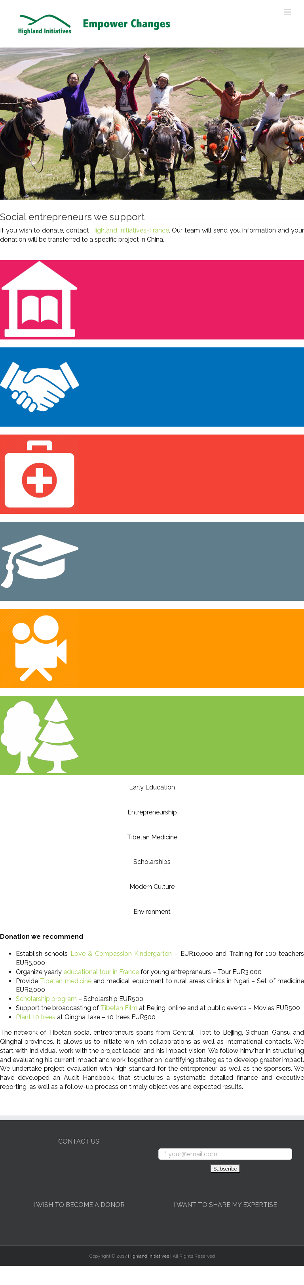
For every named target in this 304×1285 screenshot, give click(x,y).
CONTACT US (78, 1141)
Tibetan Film (119, 1008)
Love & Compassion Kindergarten (121, 953)
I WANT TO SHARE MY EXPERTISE (225, 1205)
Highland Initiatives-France (130, 230)
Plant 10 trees (35, 1017)
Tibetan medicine (65, 981)
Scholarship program (46, 999)
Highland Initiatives (148, 1256)
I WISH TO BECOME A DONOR (79, 1205)
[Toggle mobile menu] (288, 12)
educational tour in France (101, 972)
